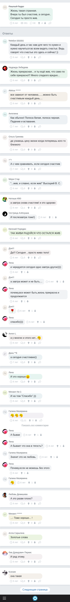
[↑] (39, 23)
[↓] (44, 23)
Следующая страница (35, 589)
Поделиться (50, 22)
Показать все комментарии (35, 425)
